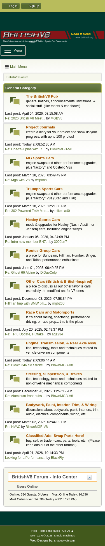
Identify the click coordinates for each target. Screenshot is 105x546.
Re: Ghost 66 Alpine (20, 273)
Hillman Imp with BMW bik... (26, 303)
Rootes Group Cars (43, 250)
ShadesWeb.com (64, 540)
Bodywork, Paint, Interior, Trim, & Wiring (61, 405)
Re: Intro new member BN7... (26, 242)
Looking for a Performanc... (25, 458)
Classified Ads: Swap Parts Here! (55, 436)
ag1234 (57, 334)
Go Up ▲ (68, 530)
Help (34, 530)
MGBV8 (56, 118)
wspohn (40, 180)
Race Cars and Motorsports (50, 312)
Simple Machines (64, 535)
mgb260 (58, 303)
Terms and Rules (49, 530)
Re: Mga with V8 (18, 180)
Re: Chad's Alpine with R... (25, 149)
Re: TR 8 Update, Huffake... (25, 334)
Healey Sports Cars (43, 220)
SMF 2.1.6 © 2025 (41, 535)
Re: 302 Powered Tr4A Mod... (27, 211)
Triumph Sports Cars (44, 189)
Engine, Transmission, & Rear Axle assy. (61, 343)
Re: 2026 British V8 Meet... (25, 118)
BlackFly (57, 458)
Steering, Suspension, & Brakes (54, 374)
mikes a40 (62, 211)
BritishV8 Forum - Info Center (44, 477)
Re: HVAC (12, 427)
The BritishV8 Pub (42, 96)
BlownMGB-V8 (61, 149)
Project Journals (40, 127)
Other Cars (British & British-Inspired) (59, 281)
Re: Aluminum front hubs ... (25, 396)
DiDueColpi (48, 273)
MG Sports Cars (40, 158)
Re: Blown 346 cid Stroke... (25, 365)
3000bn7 (60, 242)
